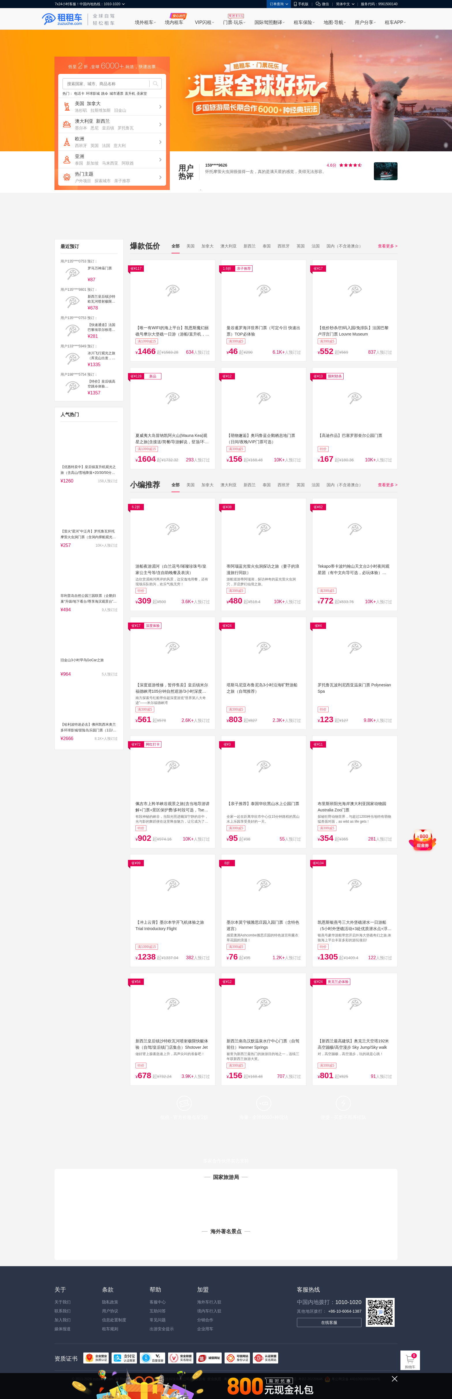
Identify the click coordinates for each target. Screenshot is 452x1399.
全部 (176, 246)
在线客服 (329, 1322)
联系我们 (62, 1311)
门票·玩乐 (233, 22)
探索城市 (103, 180)
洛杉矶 (81, 110)
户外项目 (83, 180)
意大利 (120, 145)
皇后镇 (108, 128)
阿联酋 (128, 163)
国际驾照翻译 (268, 22)
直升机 (130, 94)
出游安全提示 (162, 1329)
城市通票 (116, 94)
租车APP (394, 22)
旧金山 (120, 110)
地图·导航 (333, 22)
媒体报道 (62, 1329)
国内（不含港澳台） (345, 246)
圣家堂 (142, 94)
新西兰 (103, 121)
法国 (106, 145)
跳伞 (104, 94)
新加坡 (92, 163)
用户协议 (110, 1311)
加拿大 (94, 103)
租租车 (62, 19)
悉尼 (95, 128)
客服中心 (158, 1302)
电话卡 (79, 94)
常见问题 (158, 1320)
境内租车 (174, 22)
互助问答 (158, 1311)
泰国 (79, 163)
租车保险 (303, 22)
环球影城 (93, 94)
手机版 (301, 4)
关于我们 (62, 1302)
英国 (95, 145)
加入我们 (62, 1320)
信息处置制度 (114, 1320)
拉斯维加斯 (101, 110)
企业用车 (205, 1329)
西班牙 (81, 145)
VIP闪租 (203, 22)
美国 (79, 103)
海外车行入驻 (209, 1302)
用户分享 (364, 22)
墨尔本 (81, 128)
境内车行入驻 (209, 1311)
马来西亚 (110, 163)
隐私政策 (110, 1302)
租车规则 (110, 1329)
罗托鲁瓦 (126, 128)
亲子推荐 (122, 180)
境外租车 (144, 22)
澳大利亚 (84, 121)
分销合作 (205, 1320)
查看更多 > (388, 246)
